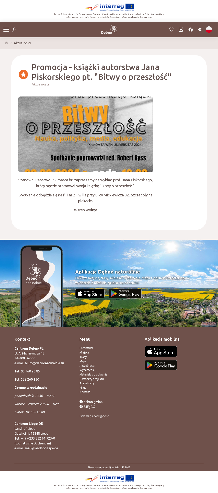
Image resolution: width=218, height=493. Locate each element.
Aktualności (22, 43)
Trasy (83, 357)
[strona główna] (6, 43)
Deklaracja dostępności (94, 416)
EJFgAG (87, 407)
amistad (115, 467)
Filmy (83, 387)
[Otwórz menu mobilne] (6, 29)
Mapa (83, 361)
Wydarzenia (87, 370)
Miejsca (84, 352)
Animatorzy (87, 383)
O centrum (86, 348)
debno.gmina (91, 402)
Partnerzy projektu (92, 379)
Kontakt (85, 392)
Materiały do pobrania (93, 374)
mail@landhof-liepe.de (41, 448)
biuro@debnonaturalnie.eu (44, 363)
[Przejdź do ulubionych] (171, 29)
